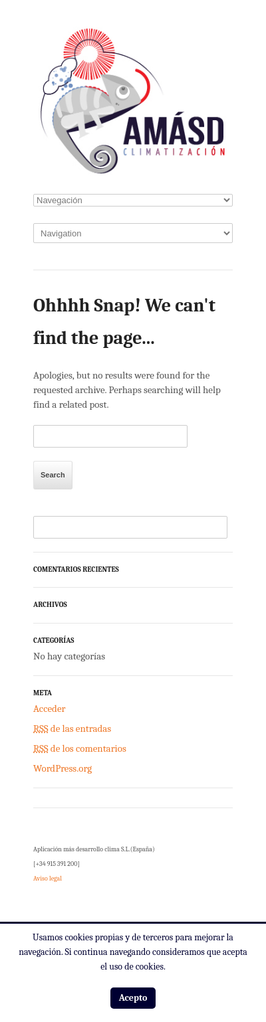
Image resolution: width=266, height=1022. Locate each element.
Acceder (49, 709)
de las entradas (72, 728)
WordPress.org (62, 768)
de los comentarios (79, 748)
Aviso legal (47, 879)
